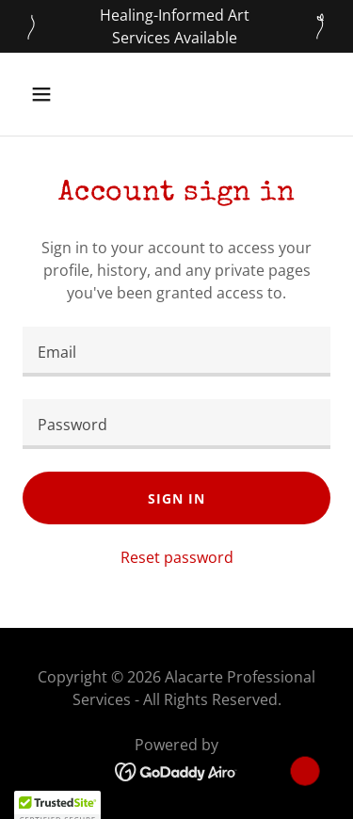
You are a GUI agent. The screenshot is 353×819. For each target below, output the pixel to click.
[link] (176, 770)
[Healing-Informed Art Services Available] (176, 26)
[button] (58, 94)
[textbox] (176, 352)
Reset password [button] (176, 557)
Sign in (176, 498)
